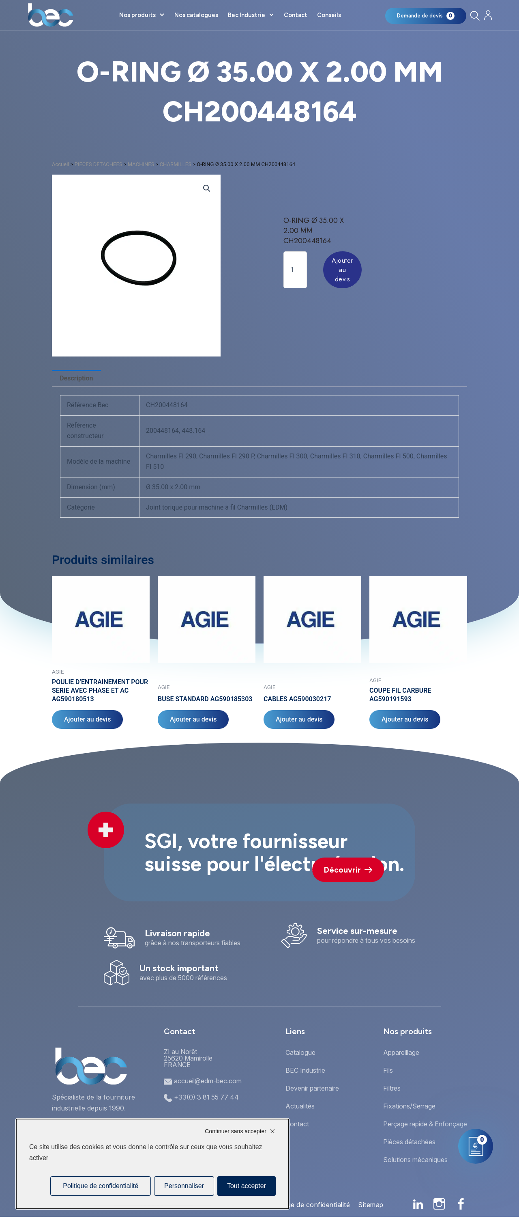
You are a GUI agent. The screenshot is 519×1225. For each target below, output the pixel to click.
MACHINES (141, 164)
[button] (206, 188)
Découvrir (348, 870)
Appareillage (401, 1052)
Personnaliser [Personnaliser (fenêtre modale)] (184, 1185)
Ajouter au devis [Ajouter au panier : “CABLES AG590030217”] (299, 719)
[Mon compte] (488, 15)
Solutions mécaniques (415, 1160)
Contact (295, 15)
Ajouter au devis (342, 270)
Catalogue (300, 1052)
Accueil (60, 164)
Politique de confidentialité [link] (100, 1185)
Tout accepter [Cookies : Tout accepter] (246, 1185)
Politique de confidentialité (309, 1205)
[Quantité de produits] (295, 269)
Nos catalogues (196, 15)
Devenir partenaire (312, 1088)
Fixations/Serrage (409, 1106)
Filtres (392, 1088)
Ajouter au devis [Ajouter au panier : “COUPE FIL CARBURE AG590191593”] (405, 719)
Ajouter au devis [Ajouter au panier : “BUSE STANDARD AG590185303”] (193, 719)
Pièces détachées (409, 1142)
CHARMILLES (175, 164)
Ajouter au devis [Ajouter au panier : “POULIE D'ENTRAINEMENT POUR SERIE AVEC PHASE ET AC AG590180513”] (87, 719)
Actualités (300, 1106)
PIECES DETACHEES (98, 164)
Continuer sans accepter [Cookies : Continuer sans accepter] (235, 1131)
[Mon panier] (425, 16)
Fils (388, 1070)
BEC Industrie (305, 1070)
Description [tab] (76, 378)
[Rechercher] (475, 16)
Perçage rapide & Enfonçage (425, 1124)
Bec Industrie (246, 15)
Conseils (329, 15)
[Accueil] (50, 15)
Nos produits (137, 15)
